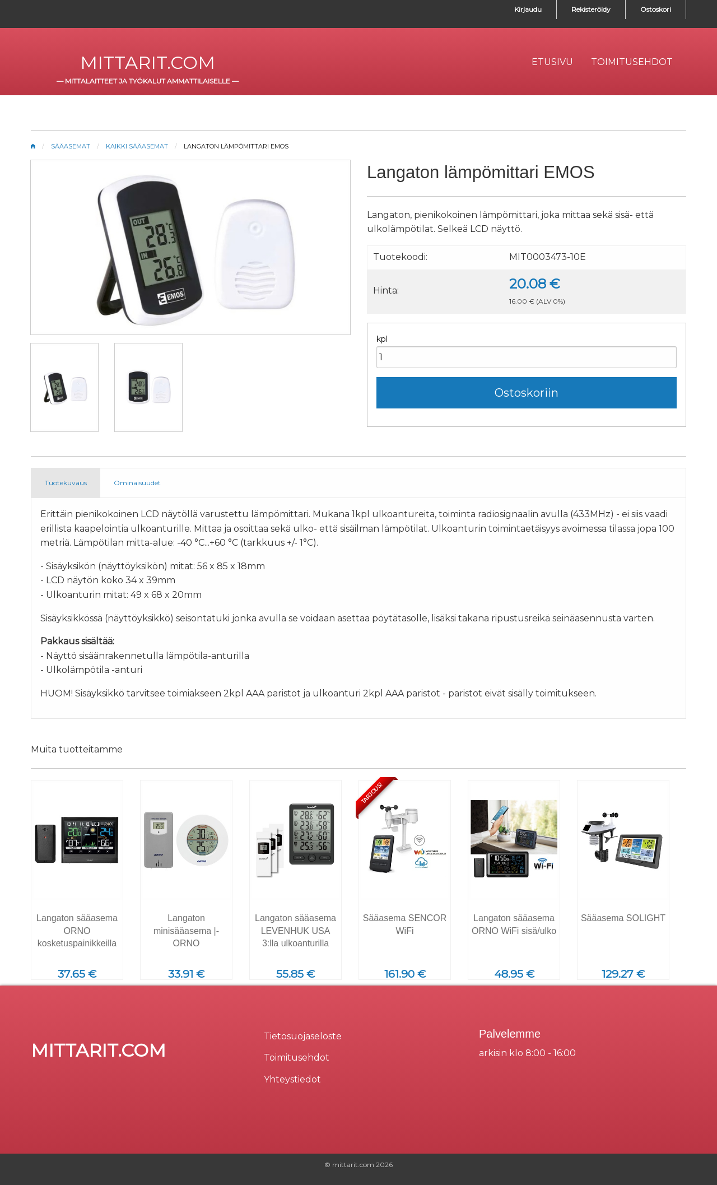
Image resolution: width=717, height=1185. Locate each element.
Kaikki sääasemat (137, 146)
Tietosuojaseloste (303, 1036)
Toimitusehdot (296, 1057)
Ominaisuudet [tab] (137, 482)
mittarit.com (147, 62)
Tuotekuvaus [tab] (66, 482)
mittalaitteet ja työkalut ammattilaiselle (147, 81)
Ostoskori (655, 9)
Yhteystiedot (292, 1079)
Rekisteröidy (591, 9)
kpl (382, 339)
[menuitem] (552, 62)
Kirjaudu (528, 9)
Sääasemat (70, 146)
